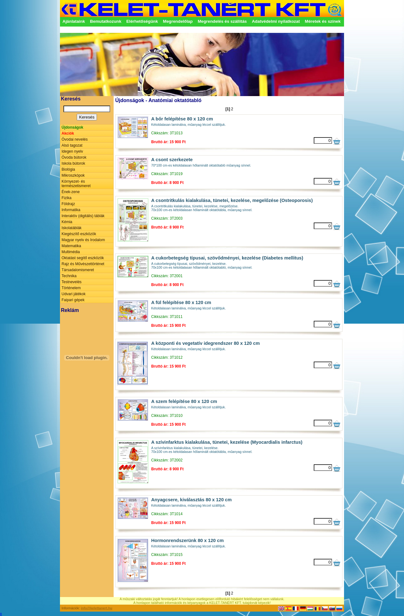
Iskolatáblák (71, 228)
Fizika (66, 198)
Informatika (71, 210)
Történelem (71, 288)
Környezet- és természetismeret (76, 183)
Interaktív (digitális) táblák (83, 216)
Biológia (68, 169)
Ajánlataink (73, 21)
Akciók (68, 133)
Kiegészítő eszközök (79, 234)
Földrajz (68, 204)
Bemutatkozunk (105, 21)
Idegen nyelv (72, 151)
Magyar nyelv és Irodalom (83, 240)
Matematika (71, 246)
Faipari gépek (73, 300)
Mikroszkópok (73, 175)
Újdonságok (72, 127)
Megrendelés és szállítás (222, 21)
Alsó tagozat (72, 145)
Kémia (67, 222)
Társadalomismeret (78, 270)
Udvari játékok (74, 294)
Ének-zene (71, 192)
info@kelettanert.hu (96, 608)
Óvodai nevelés (75, 139)
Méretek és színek (323, 21)
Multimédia (71, 252)
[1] (227, 109)
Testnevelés (71, 282)
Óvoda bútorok (74, 157)
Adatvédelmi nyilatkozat (276, 21)
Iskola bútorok (73, 163)
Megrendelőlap (178, 21)
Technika (69, 276)
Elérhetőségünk (142, 21)
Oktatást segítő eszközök (83, 258)
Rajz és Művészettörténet (83, 264)
